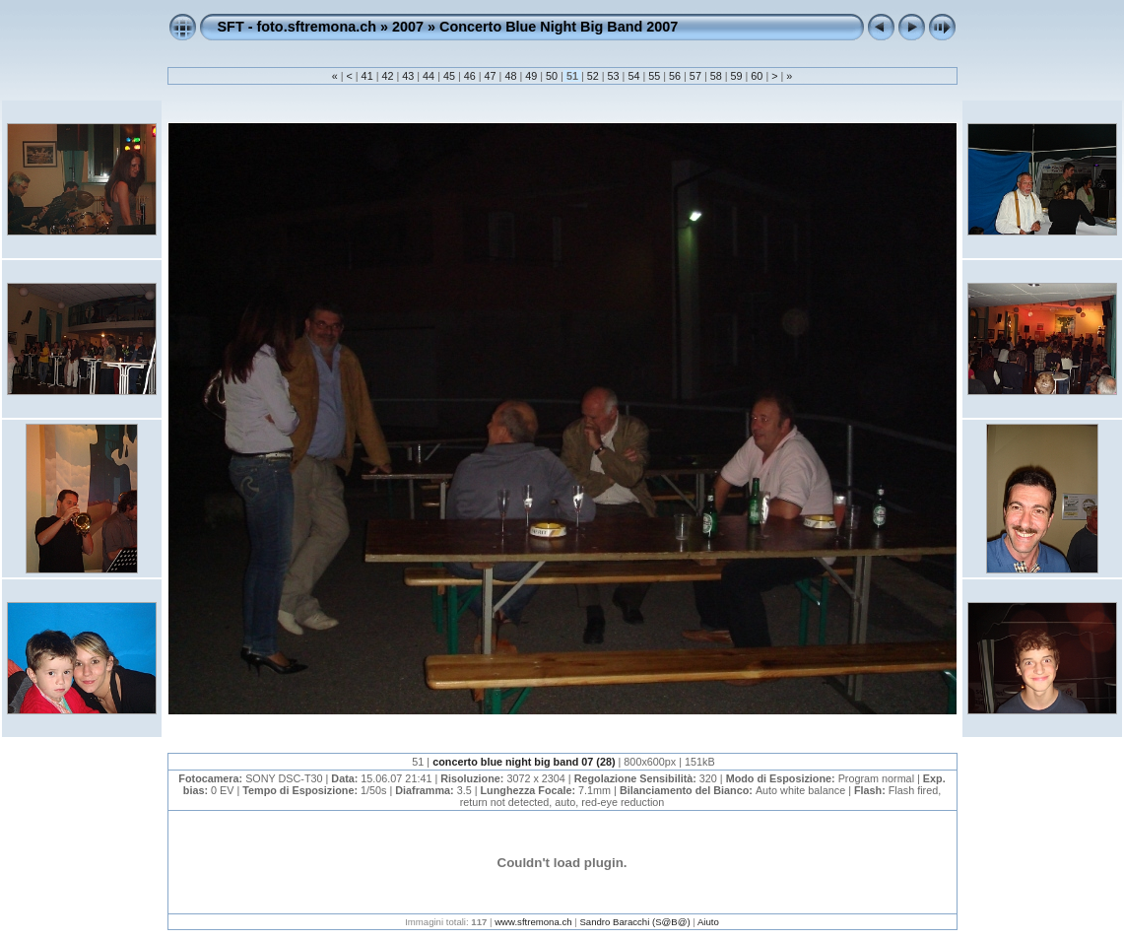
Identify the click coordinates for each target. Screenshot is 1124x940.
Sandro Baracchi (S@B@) (634, 921)
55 (654, 76)
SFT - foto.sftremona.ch (297, 26)
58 (716, 76)
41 (367, 76)
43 (408, 76)
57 (695, 76)
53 (614, 76)
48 (510, 76)
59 (737, 76)
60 (756, 76)
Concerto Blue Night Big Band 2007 (558, 26)
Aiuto (708, 921)
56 (675, 76)
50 (552, 76)
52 (593, 76)
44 (428, 76)
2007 (408, 26)
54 (633, 76)
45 (449, 76)
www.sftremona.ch (533, 921)
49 (531, 76)
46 (470, 76)
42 (387, 76)
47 (490, 76)
